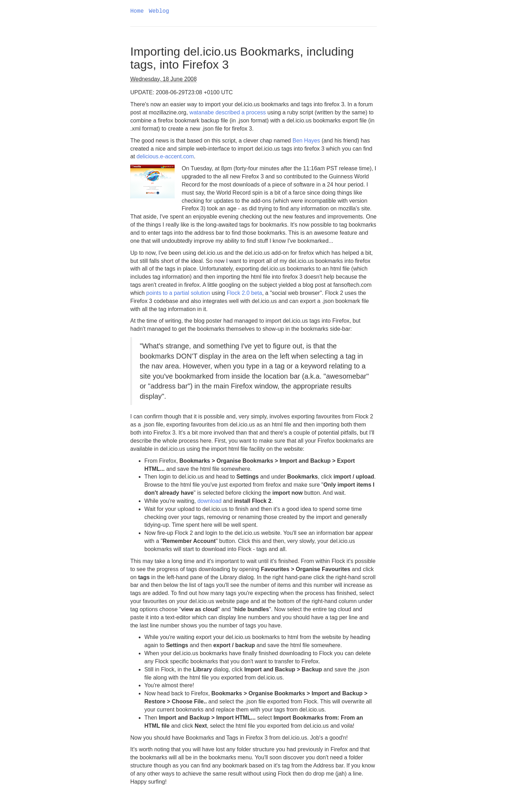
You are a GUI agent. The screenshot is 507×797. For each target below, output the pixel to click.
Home (137, 11)
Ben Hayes (306, 141)
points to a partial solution (178, 293)
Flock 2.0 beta (244, 293)
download (210, 501)
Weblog (159, 11)
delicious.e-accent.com (165, 156)
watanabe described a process (227, 112)
